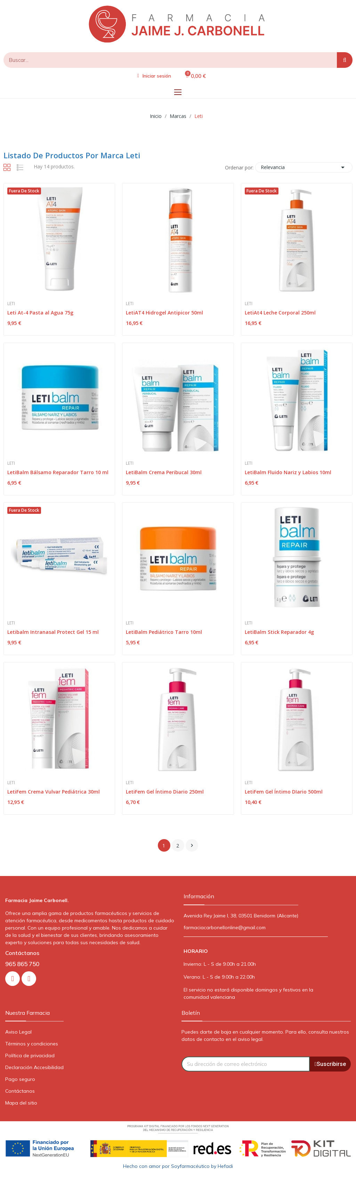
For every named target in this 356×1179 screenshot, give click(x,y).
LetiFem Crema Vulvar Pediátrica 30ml (53, 791)
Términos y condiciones (31, 1044)
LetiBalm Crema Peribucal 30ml (164, 472)
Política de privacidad (30, 1055)
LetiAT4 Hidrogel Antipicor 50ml (164, 312)
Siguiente (192, 845)
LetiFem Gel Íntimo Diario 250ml (165, 791)
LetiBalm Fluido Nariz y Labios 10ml (288, 472)
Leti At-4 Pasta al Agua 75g (40, 312)
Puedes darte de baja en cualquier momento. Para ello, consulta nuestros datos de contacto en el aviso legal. (265, 1035)
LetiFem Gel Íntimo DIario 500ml (284, 791)
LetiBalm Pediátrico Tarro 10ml (164, 632)
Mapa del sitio (21, 1103)
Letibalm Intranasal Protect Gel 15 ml (53, 632)
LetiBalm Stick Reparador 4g (279, 632)
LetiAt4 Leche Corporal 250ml (280, 312)
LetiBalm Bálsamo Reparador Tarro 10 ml (57, 472)
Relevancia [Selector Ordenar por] (304, 167)
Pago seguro (20, 1079)
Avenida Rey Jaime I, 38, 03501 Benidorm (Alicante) (241, 916)
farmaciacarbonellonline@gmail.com (225, 927)
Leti (11, 304)
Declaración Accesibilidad (34, 1067)
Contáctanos (20, 1091)
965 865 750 (22, 963)
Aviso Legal (18, 1032)
